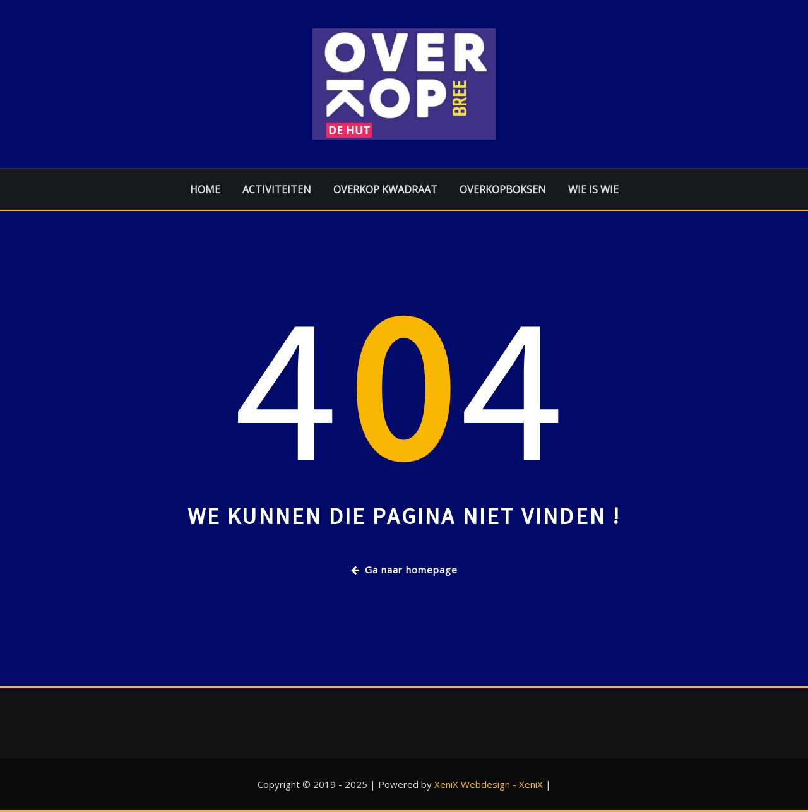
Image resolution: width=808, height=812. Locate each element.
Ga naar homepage (404, 569)
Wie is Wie (593, 189)
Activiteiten (276, 189)
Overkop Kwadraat (385, 189)
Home (205, 189)
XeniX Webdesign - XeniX (488, 784)
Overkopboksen (503, 189)
